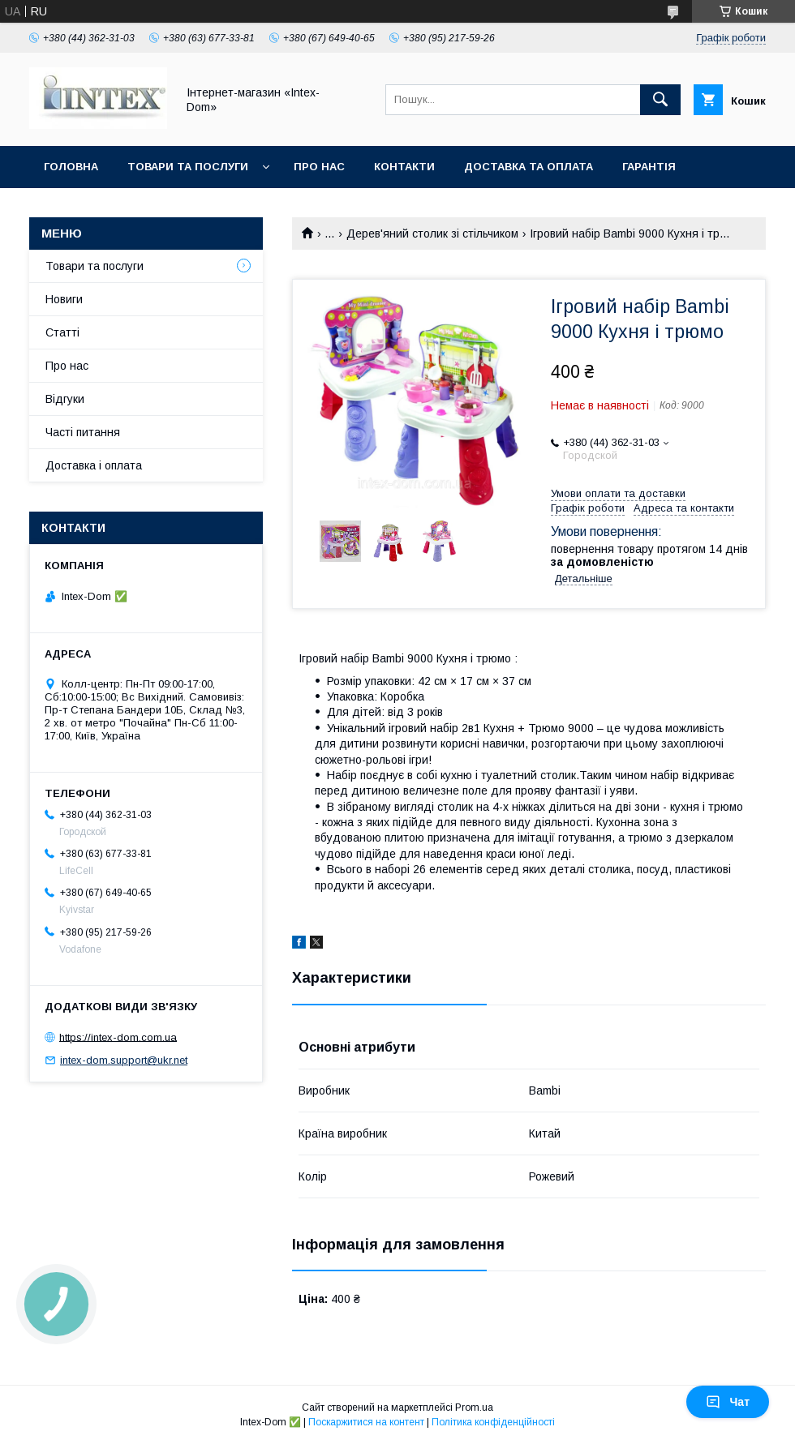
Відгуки (64, 398)
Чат (728, 1402)
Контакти (404, 167)
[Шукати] (660, 99)
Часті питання (82, 432)
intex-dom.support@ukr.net (123, 1060)
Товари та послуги (187, 167)
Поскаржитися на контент (366, 1422)
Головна (71, 167)
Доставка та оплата (528, 167)
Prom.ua (474, 1407)
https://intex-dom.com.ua (118, 1037)
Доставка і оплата (93, 465)
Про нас (319, 167)
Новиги (64, 299)
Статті (62, 332)
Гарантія (649, 167)
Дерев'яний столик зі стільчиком (432, 233)
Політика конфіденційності (493, 1422)
